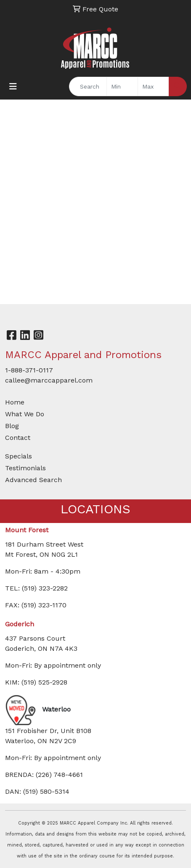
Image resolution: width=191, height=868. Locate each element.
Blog (12, 426)
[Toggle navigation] (13, 86)
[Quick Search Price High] (153, 86)
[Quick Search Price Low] (122, 86)
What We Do (24, 414)
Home (14, 402)
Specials (18, 456)
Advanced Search (33, 480)
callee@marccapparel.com (49, 380)
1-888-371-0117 (29, 370)
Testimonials (25, 468)
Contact (17, 438)
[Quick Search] (88, 86)
